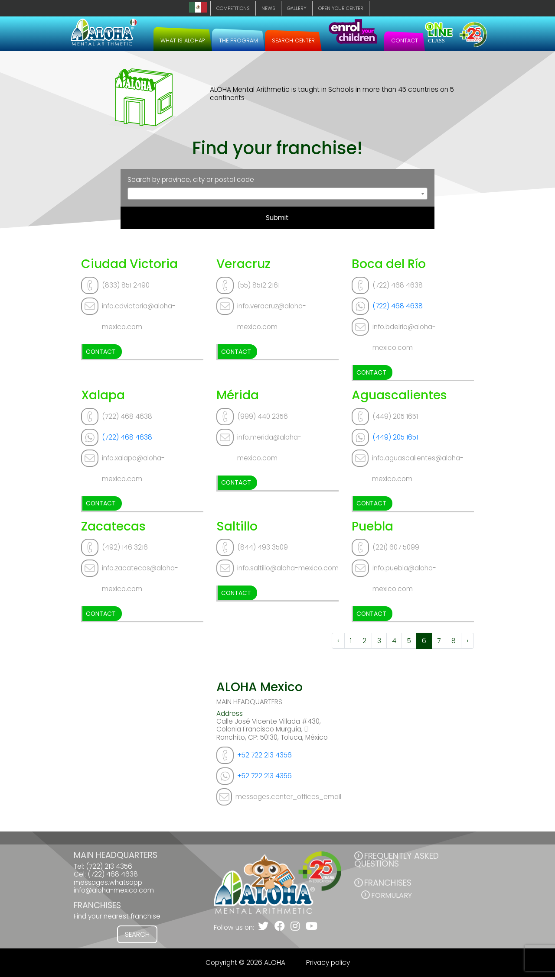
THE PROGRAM (238, 40)
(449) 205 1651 (395, 437)
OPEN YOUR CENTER (340, 8)
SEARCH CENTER (293, 40)
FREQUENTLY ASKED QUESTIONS (396, 860)
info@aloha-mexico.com (114, 890)
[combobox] (277, 194)
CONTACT (404, 40)
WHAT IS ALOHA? (182, 40)
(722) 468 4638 (397, 306)
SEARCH (137, 934)
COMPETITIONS (233, 8)
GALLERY (297, 8)
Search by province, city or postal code (190, 180)
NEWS (268, 8)
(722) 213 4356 (109, 866)
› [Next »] (467, 640)
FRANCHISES (387, 883)
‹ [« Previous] (338, 640)
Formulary (391, 895)
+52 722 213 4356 (264, 755)
